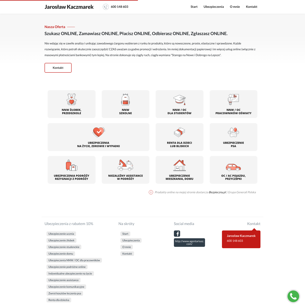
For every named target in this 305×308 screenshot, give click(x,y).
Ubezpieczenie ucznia (61, 233)
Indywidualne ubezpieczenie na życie (70, 273)
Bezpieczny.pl (217, 192)
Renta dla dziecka (58, 300)
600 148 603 (115, 7)
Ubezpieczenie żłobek (61, 240)
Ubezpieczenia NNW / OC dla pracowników (74, 260)
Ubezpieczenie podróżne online (67, 266)
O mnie (235, 7)
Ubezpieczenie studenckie (63, 247)
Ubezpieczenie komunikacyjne (66, 286)
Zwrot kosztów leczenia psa (64, 293)
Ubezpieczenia (214, 7)
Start (194, 7)
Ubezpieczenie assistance (63, 280)
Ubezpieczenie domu (60, 253)
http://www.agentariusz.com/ (189, 242)
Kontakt (251, 7)
